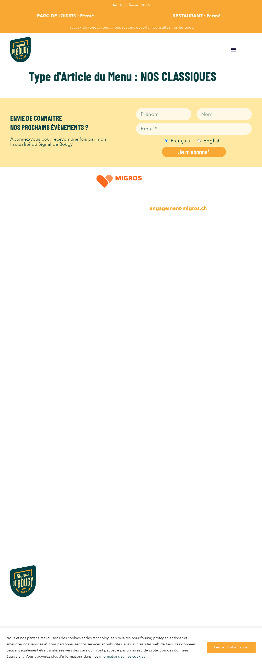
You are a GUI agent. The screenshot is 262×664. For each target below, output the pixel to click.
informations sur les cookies (122, 656)
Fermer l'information (231, 647)
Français (180, 140)
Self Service (22, 332)
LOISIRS (19, 234)
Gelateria (20, 342)
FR (251, 50)
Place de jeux (24, 246)
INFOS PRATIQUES (30, 461)
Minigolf (19, 277)
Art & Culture (24, 288)
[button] (234, 49)
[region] (131, 645)
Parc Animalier (25, 256)
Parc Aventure (24, 298)
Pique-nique (22, 363)
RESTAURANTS (26, 320)
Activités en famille (30, 267)
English (212, 140)
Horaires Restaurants (31, 374)
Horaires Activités (28, 309)
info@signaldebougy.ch (31, 618)
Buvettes (19, 353)
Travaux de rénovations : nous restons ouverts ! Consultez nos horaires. (131, 27)
